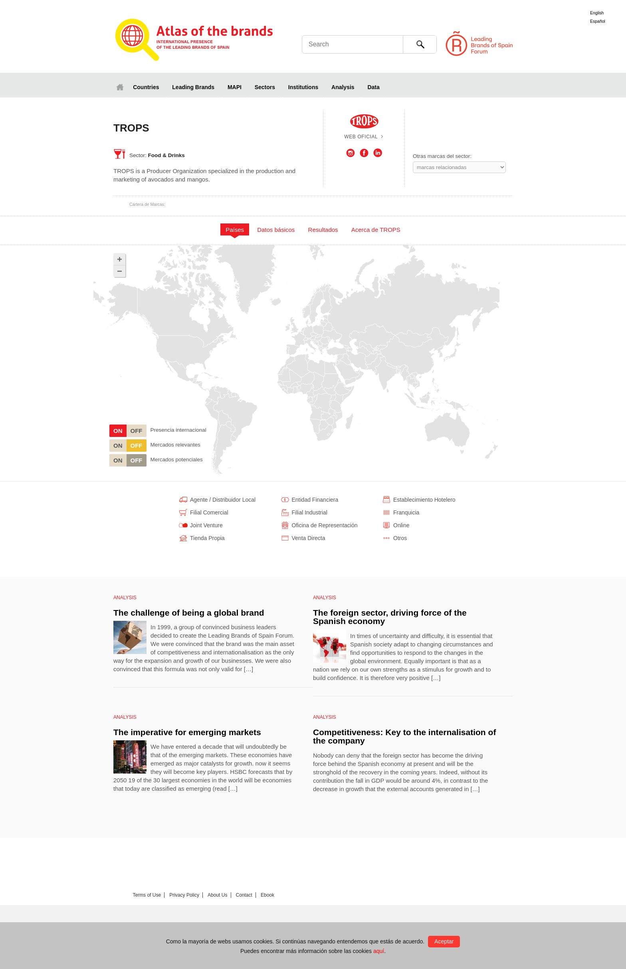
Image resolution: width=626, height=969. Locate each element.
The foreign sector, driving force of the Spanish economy (390, 617)
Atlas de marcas (194, 41)
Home (120, 87)
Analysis (343, 87)
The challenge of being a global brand (188, 612)
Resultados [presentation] (323, 229)
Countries (146, 87)
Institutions (303, 87)
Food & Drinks (166, 155)
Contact (244, 895)
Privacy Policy (184, 895)
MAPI (235, 87)
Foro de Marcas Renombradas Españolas (592, 43)
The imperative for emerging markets (187, 732)
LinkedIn (377, 153)
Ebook (267, 895)
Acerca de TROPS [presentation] (375, 229)
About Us (217, 895)
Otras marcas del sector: (442, 156)
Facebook (364, 153)
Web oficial (361, 137)
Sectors (265, 87)
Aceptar (444, 941)
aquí (378, 951)
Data (373, 87)
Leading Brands (193, 87)
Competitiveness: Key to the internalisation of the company (404, 737)
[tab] (235, 229)
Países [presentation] (235, 229)
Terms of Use (147, 895)
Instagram (350, 153)
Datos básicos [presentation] (276, 229)
